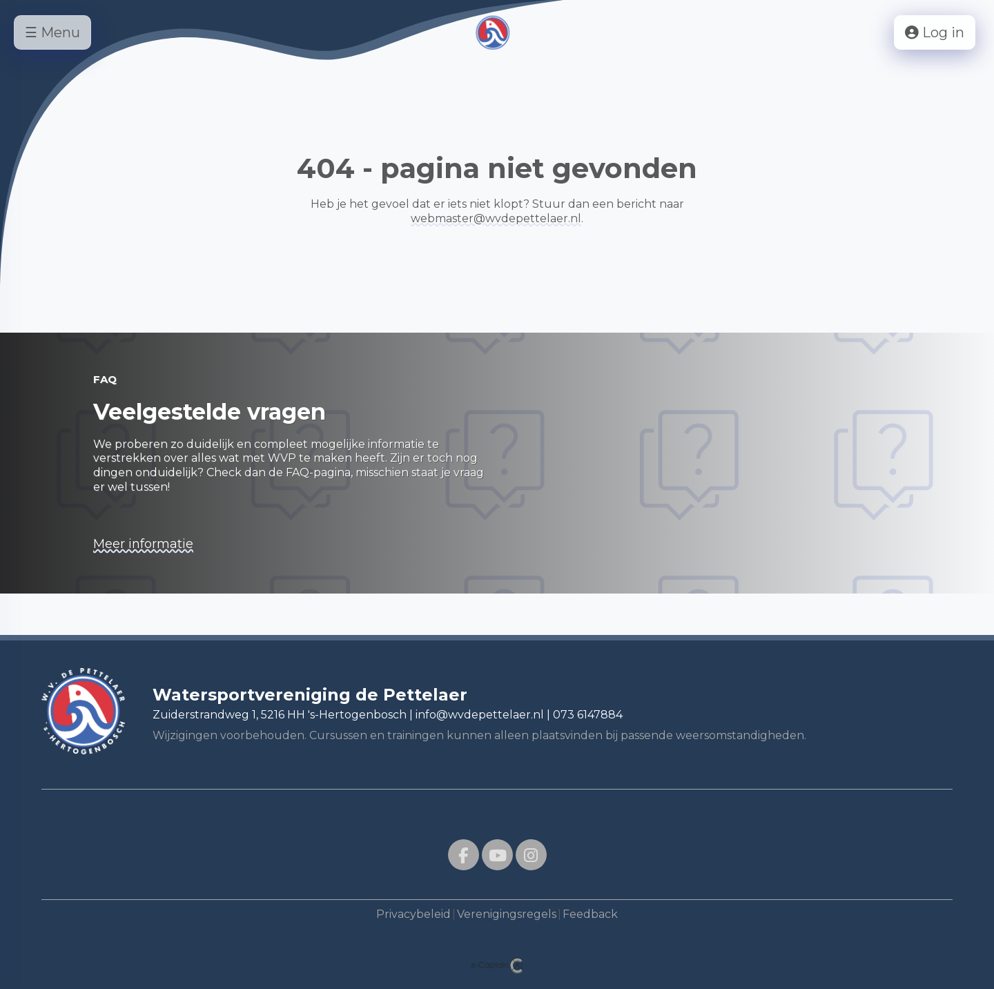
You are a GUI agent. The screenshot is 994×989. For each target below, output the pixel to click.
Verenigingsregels (506, 914)
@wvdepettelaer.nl (496, 218)
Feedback (590, 914)
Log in (934, 32)
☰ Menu (52, 32)
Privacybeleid (413, 914)
